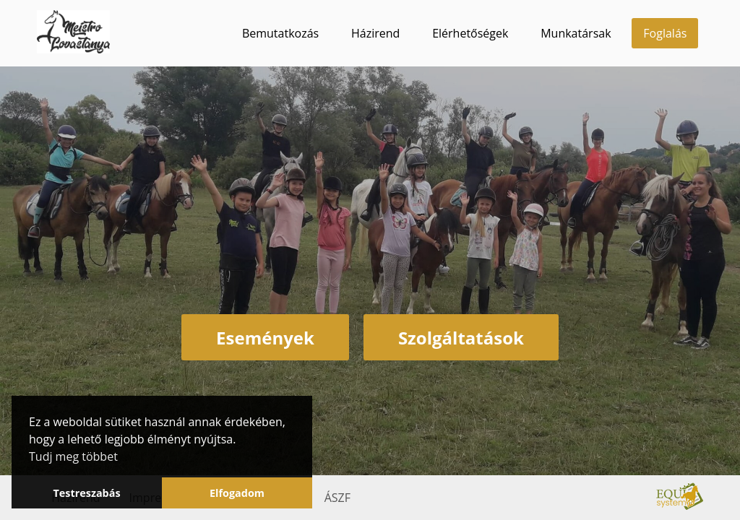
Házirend (375, 33)
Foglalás (665, 33)
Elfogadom (237, 493)
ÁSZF (337, 498)
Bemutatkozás (280, 33)
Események (265, 338)
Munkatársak (576, 33)
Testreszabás (86, 493)
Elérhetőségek (470, 33)
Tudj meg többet (73, 456)
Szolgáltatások (461, 338)
